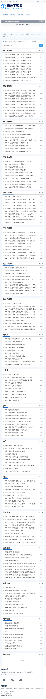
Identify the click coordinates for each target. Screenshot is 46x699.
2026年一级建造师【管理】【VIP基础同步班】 (18, 72)
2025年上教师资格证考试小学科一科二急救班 (18, 418)
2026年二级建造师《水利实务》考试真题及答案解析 (20, 110)
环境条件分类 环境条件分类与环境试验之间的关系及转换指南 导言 (21, 578)
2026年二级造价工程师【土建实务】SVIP (17, 178)
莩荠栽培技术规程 (10, 643)
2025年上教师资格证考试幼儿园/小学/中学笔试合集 (20, 427)
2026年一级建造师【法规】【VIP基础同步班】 (18, 69)
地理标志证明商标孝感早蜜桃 (13, 646)
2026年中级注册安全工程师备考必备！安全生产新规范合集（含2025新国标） (21, 252)
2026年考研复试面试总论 (12, 353)
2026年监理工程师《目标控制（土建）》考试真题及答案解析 (21, 199)
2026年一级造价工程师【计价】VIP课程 (16, 143)
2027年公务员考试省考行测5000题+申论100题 (18, 377)
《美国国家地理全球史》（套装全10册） (17, 457)
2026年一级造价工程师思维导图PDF (15, 137)
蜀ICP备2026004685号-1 (7, 696)
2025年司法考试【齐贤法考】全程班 (15, 484)
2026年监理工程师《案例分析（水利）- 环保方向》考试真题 (21, 217)
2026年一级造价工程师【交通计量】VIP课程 (18, 148)
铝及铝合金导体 (9, 610)
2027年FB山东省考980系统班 (13, 383)
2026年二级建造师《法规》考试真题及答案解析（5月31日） (21, 93)
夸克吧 (32, 688)
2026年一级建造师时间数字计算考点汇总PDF (18, 80)
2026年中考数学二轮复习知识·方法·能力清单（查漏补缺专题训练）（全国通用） (21, 519)
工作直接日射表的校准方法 (12, 552)
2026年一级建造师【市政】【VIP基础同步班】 (18, 63)
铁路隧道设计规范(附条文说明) (14, 604)
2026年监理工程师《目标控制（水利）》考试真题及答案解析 (21, 205)
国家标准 (28, 14)
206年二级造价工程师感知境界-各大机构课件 (18, 161)
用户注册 (42, 1)
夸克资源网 (22, 688)
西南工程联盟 (9, 688)
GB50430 (33, 34)
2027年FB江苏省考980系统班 (13, 386)
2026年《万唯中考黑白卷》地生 (14, 531)
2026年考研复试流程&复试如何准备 (15, 356)
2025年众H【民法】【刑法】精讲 (14, 506)
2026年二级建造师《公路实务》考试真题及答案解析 (20, 104)
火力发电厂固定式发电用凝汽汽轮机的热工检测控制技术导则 (21, 593)
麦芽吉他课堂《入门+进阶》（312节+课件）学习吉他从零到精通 (21, 542)
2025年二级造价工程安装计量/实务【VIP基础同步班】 (20, 181)
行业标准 (20, 14)
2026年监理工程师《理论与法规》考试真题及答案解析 (21, 208)
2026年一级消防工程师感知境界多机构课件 (17, 276)
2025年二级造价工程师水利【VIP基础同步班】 (18, 187)
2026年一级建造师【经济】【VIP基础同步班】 (18, 75)
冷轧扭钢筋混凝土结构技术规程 (14, 637)
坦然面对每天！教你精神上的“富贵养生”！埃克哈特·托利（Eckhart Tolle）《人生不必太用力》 (21, 465)
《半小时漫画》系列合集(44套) (14, 445)
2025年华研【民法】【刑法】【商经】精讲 (17, 498)
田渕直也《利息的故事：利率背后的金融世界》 (18, 459)
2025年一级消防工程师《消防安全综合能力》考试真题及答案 (21, 288)
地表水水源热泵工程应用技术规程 (14, 628)
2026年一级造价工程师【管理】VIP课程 (16, 146)
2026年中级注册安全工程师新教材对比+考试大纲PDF (20, 255)
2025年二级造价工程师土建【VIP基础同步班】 (18, 184)
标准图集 (5, 14)
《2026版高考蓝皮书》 (11, 454)
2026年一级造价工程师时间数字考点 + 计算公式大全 (20, 126)
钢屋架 (27, 34)
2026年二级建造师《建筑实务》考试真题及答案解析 (20, 101)
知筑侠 (2, 688)
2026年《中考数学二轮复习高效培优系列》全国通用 (20, 522)
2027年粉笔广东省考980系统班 (14, 388)
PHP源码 (11, 34)
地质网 (15, 688)
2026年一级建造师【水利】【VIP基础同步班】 (18, 54)
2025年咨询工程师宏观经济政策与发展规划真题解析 (20, 329)
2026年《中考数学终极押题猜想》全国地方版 (18, 525)
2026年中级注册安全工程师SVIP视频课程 (17, 249)
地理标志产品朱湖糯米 (11, 649)
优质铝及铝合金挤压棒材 (12, 560)
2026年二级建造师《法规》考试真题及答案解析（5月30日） (21, 90)
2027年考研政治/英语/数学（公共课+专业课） (18, 339)
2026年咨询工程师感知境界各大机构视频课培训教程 (20, 317)
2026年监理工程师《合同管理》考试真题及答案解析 (20, 219)
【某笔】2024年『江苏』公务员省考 (15, 394)
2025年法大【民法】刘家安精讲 (14, 495)
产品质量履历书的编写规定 (12, 602)
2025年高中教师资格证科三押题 (14, 433)
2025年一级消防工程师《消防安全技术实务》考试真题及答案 (21, 290)
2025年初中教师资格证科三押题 (14, 435)
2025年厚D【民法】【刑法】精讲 (14, 501)
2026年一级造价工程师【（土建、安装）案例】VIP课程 (21, 140)
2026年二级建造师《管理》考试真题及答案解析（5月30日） (21, 96)
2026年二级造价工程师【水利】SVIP (15, 167)
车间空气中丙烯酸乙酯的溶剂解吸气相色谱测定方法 (20, 572)
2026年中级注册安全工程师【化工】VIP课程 (18, 246)
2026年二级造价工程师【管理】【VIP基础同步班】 (20, 175)
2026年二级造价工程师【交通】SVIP (15, 164)
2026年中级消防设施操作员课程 (14, 293)
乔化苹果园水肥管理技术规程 (13, 640)
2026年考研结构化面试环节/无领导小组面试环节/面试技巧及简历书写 (21, 362)
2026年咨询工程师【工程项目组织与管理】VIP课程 (20, 306)
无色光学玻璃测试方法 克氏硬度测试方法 (17, 557)
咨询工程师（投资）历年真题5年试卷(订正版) (18, 323)
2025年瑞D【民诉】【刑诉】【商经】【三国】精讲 (20, 504)
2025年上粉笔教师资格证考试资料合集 (16, 430)
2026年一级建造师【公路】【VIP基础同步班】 (18, 57)
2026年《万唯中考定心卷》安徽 (14, 533)
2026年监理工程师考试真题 (13, 197)
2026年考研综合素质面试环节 (13, 359)
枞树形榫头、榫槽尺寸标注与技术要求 (16, 607)
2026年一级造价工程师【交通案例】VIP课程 (18, 151)
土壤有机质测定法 (10, 587)
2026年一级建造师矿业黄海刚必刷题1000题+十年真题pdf (21, 77)
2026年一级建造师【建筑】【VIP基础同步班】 (18, 66)
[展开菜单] (3, 29)
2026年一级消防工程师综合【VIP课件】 (16, 273)
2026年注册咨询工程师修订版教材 (15, 320)
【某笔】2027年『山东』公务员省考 (15, 397)
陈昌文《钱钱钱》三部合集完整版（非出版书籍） (19, 448)
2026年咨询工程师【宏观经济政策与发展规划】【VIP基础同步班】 (21, 309)
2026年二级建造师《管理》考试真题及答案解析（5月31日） (21, 99)
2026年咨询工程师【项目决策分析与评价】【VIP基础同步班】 (21, 312)
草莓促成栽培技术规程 (11, 626)
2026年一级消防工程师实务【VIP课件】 (16, 270)
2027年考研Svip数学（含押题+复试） (16, 344)
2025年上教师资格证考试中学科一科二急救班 (18, 421)
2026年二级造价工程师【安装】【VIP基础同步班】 (20, 172)
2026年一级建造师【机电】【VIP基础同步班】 (18, 60)
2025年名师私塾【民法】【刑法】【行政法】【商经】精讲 (21, 489)
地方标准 (12, 14)
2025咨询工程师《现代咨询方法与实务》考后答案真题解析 (21, 326)
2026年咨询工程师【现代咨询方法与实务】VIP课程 (20, 315)
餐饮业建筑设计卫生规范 (12, 623)
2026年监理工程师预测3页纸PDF (14, 222)
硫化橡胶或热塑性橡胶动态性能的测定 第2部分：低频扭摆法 (21, 575)
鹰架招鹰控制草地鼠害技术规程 (14, 634)
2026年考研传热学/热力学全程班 (14, 341)
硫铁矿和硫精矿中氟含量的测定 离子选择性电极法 (19, 569)
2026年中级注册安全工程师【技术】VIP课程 (18, 244)
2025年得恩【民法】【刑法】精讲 (15, 492)
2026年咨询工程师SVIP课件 (13, 303)
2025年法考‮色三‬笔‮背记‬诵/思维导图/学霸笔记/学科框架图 (21, 481)
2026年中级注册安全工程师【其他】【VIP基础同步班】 (21, 232)
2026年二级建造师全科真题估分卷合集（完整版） (19, 116)
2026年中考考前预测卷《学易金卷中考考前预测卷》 (20, 528)
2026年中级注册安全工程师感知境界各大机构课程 (19, 258)
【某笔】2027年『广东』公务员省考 (15, 391)
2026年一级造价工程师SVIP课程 (14, 131)
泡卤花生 (7, 631)
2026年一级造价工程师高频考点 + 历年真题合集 (19, 128)
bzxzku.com (15, 694)
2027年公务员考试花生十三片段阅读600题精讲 (18, 380)
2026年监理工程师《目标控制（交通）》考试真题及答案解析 (21, 202)
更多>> (41, 50)
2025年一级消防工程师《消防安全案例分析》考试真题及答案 (21, 285)
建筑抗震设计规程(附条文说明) (14, 613)
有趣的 (27, 688)
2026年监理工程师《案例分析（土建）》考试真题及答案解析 (21, 211)
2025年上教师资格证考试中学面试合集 (16, 424)
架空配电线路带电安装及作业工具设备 (16, 596)
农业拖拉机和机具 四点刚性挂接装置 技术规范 (18, 555)
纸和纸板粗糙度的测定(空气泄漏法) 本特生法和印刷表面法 (21, 566)
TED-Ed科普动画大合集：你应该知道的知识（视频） (20, 536)
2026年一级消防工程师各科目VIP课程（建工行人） (20, 279)
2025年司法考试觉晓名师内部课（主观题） (17, 486)
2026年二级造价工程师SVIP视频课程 (15, 170)
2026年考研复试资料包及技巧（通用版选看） (18, 364)
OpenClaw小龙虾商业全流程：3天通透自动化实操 (19, 539)
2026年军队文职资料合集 (12, 400)
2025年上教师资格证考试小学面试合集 (16, 415)
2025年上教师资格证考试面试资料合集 (16, 413)
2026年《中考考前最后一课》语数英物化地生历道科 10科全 (21, 516)
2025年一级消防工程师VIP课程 (14, 282)
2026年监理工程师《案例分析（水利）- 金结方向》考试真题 (21, 214)
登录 (38, 1)
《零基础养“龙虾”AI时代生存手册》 (15, 462)
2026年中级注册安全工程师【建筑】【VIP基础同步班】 (21, 235)
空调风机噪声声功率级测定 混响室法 (15, 590)
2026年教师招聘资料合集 (12, 410)
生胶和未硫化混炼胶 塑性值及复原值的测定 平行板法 (20, 563)
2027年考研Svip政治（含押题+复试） (16, 347)
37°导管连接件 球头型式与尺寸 (14, 599)
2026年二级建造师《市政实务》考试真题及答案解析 (20, 113)
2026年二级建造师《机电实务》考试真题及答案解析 (20, 107)
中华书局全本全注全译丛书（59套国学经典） (18, 471)
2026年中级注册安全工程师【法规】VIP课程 (18, 238)
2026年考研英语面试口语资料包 (14, 350)
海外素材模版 (39, 688)
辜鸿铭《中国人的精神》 (12, 468)
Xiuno (16, 34)
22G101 (22, 34)
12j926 (39, 34)
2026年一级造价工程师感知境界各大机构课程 (18, 134)
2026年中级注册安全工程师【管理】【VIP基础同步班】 (21, 241)
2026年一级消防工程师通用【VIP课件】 (16, 268)
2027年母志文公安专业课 (12, 374)
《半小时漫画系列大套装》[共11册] (15, 451)
